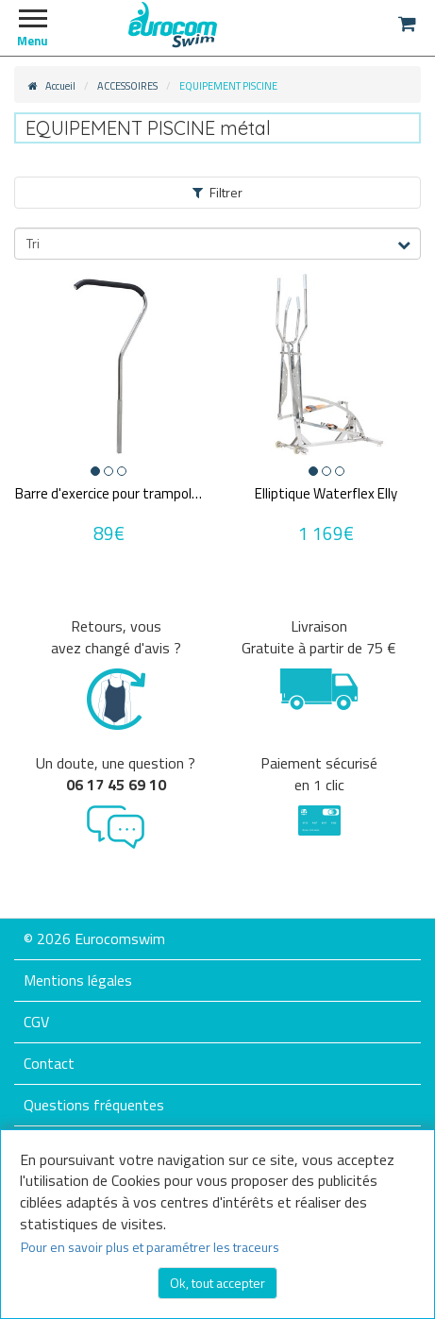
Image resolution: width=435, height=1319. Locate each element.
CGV (36, 1021)
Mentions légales (78, 980)
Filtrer (217, 192)
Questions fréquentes (94, 1104)
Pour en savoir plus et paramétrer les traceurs (150, 1247)
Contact (49, 1063)
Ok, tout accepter (217, 1283)
